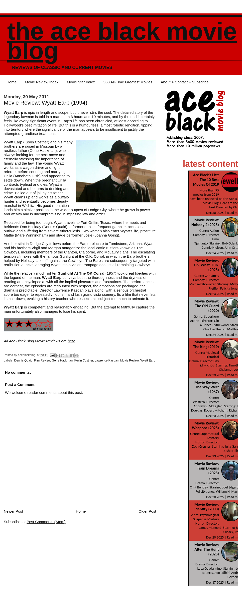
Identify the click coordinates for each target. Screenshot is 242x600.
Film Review (42, 360)
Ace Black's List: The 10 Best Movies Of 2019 (206, 180)
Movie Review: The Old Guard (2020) (206, 306)
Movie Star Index (81, 82)
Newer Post (13, 511)
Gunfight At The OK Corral (81, 273)
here (71, 341)
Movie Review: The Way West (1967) (206, 387)
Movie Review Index (41, 82)
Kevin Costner (83, 360)
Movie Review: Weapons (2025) (205, 425)
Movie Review (129, 360)
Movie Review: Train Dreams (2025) (206, 468)
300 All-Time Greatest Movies (127, 82)
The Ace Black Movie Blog (122, 41)
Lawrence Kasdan (107, 360)
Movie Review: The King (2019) (206, 344)
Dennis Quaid (23, 360)
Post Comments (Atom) (46, 522)
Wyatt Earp (147, 360)
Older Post (147, 511)
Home (11, 82)
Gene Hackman (62, 360)
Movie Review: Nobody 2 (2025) (205, 222)
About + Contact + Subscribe (185, 82)
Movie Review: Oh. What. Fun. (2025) (206, 265)
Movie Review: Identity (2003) (206, 506)
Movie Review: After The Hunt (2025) (206, 549)
